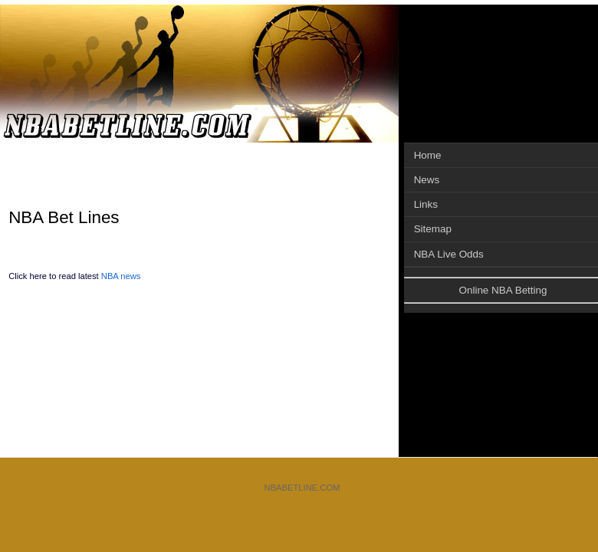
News (427, 180)
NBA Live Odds (449, 254)
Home (428, 155)
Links (426, 204)
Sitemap (433, 229)
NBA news (121, 276)
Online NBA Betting (502, 290)
